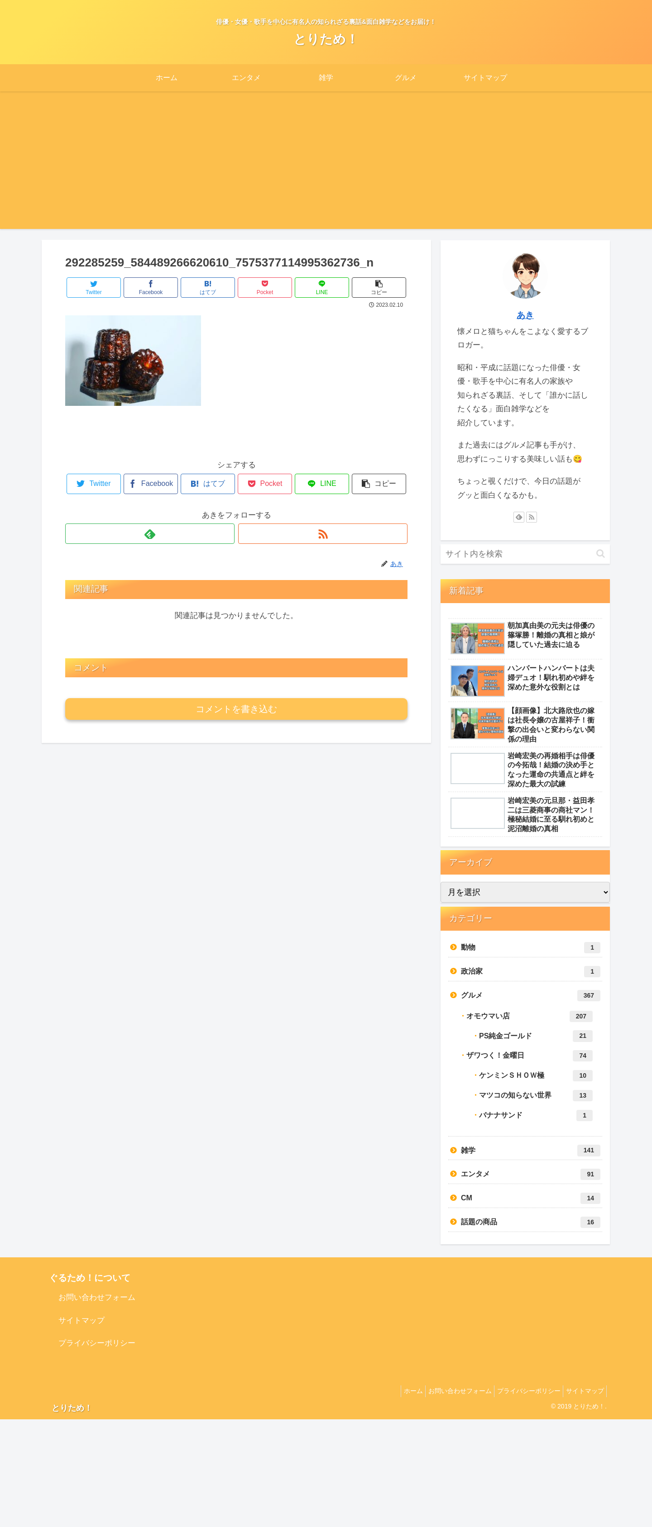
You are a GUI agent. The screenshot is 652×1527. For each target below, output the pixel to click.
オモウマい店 (529, 1016)
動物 (530, 947)
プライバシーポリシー (96, 1343)
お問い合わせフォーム (96, 1297)
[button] (601, 553)
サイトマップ (81, 1320)
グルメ (530, 995)
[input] (525, 554)
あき (525, 315)
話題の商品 (530, 1222)
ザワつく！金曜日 (529, 1055)
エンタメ (530, 1174)
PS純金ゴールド (536, 1036)
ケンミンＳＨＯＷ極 (536, 1075)
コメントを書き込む (236, 709)
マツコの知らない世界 (536, 1095)
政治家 (530, 971)
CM (530, 1198)
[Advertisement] (326, 165)
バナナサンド (536, 1115)
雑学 (530, 1150)
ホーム (398, 1390)
